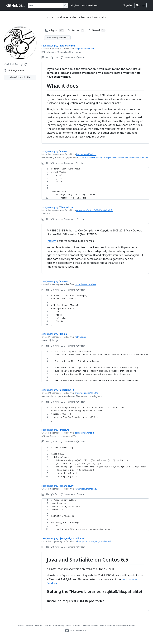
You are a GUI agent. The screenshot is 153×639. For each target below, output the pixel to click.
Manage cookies (90, 625)
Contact (76, 625)
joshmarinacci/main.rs (86, 154)
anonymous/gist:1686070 (86, 393)
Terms (21, 625)
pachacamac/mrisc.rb (84, 432)
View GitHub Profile (20, 77)
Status (48, 625)
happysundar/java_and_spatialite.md (94, 541)
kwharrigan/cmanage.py (86, 488)
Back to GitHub (90, 5)
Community (58, 625)
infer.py (51, 241)
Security (38, 625)
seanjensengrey (50, 45)
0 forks (55, 163)
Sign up (140, 5)
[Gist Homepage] (15, 5)
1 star (79, 163)
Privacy (29, 625)
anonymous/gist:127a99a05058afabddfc (94, 210)
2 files (46, 57)
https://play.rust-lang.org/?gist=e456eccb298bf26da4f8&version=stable (115, 157)
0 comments (68, 57)
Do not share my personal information (117, 625)
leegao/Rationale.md (84, 48)
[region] (95, 103)
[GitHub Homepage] (67, 631)
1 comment (67, 163)
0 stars (81, 57)
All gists (75, 5)
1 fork (55, 57)
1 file (45, 163)
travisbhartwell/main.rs (85, 284)
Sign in (127, 5)
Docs (68, 625)
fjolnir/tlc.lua (80, 337)
